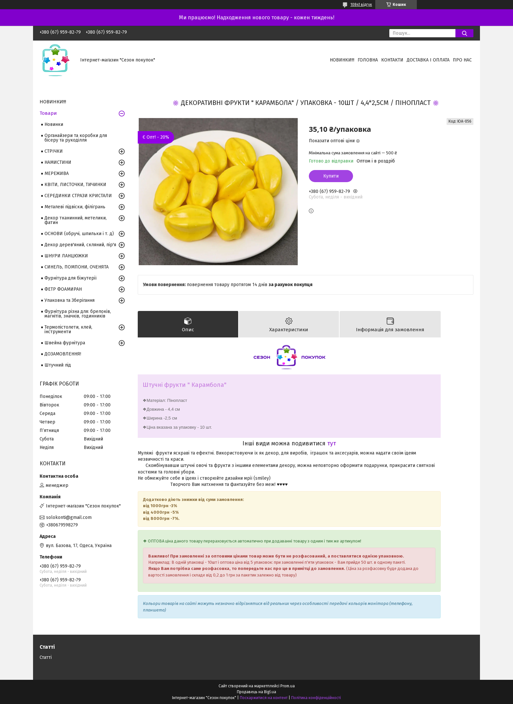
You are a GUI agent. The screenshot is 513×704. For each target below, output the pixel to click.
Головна (368, 60)
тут (331, 443)
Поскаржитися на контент (264, 697)
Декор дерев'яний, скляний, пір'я (80, 245)
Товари (48, 113)
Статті (46, 657)
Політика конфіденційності (316, 697)
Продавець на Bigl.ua (256, 692)
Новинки (53, 124)
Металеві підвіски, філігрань (74, 207)
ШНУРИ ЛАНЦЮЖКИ (66, 256)
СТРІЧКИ (53, 151)
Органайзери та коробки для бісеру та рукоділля (75, 138)
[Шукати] (464, 33)
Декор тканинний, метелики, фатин (75, 220)
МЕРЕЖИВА (56, 173)
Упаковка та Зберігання (69, 300)
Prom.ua (287, 686)
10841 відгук (361, 4)
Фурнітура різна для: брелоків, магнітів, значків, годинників (77, 314)
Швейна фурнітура (64, 343)
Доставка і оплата (428, 60)
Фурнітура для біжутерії (70, 278)
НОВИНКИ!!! (342, 60)
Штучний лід (57, 365)
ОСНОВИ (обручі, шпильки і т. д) (79, 233)
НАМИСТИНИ (57, 162)
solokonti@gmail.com (69, 517)
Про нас (462, 60)
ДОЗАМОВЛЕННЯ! (62, 354)
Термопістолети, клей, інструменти (68, 329)
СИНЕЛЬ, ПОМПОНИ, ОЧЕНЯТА (76, 267)
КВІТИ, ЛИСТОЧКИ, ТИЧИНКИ (75, 184)
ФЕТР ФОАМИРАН (63, 289)
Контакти (392, 60)
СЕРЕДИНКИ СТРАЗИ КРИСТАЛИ (78, 195)
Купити (331, 176)
